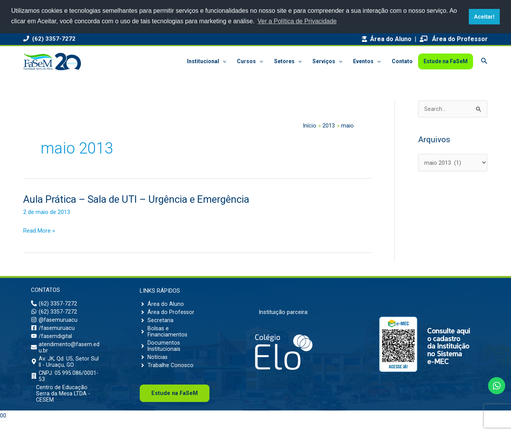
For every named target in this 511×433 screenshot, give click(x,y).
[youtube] (51, 339)
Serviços (327, 61)
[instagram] (54, 322)
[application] (222, 61)
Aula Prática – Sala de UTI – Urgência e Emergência (136, 199)
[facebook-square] (53, 331)
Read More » (39, 231)
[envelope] (66, 352)
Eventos (367, 61)
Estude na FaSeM (446, 61)
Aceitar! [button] (484, 17)
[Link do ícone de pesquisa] (484, 61)
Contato (402, 61)
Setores (288, 61)
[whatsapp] (54, 313)
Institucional (206, 61)
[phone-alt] (54, 304)
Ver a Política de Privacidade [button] (297, 21)
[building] (66, 384)
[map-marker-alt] (66, 368)
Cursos (250, 61)
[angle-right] (162, 303)
